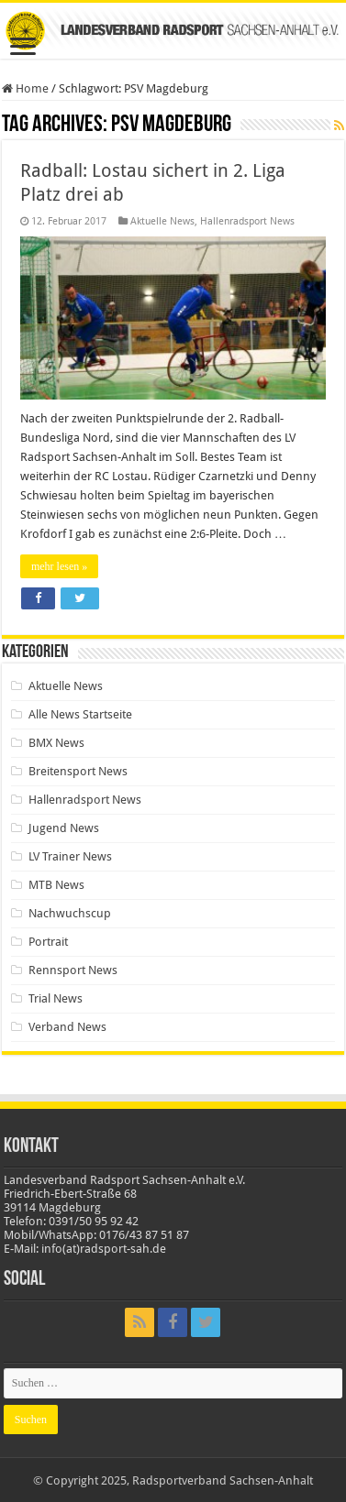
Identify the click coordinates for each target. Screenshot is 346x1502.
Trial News (55, 998)
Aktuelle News (162, 221)
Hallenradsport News (247, 221)
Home (25, 88)
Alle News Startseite (80, 714)
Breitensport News (78, 771)
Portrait (48, 941)
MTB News (56, 885)
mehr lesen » (59, 566)
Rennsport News (72, 970)
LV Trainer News (70, 856)
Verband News (67, 1027)
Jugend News (63, 828)
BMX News (56, 743)
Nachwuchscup (69, 913)
